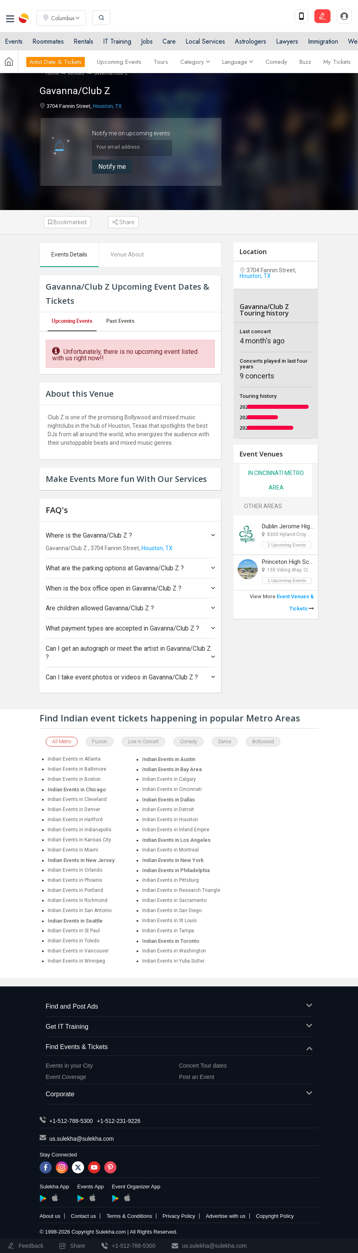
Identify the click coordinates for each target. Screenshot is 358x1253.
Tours (161, 61)
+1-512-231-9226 (119, 1121)
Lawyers (287, 41)
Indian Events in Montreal (170, 850)
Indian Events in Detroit (168, 809)
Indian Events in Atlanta (74, 759)
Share (123, 222)
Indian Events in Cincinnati (172, 789)
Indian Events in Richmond (77, 900)
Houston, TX (107, 105)
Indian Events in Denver (74, 809)
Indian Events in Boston (74, 779)
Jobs (147, 41)
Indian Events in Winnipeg (76, 961)
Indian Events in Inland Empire (175, 830)
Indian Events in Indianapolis (80, 830)
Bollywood (263, 741)
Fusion (99, 741)
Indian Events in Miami (73, 850)
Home (52, 73)
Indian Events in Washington (174, 951)
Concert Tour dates (203, 1065)
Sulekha (24, 18)
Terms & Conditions (129, 1216)
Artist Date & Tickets (55, 61)
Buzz (305, 61)
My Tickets (337, 61)
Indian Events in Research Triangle (181, 890)
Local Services (205, 41)
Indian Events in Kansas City (79, 840)
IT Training (117, 41)
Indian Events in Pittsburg (170, 880)
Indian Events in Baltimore (77, 769)
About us (50, 1216)
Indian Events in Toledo (73, 941)
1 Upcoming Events (286, 544)
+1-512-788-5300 (71, 1121)
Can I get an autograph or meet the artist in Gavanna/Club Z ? (130, 653)
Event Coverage (66, 1077)
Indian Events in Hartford (75, 819)
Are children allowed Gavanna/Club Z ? (130, 608)
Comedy (276, 61)
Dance (224, 741)
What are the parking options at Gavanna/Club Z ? (130, 568)
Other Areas (263, 506)
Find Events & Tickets (179, 1047)
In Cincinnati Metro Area (276, 480)
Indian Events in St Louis (169, 920)
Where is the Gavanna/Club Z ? (130, 535)
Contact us (83, 1216)
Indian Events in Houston (170, 819)
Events (14, 41)
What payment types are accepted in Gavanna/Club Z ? (130, 628)
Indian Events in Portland (75, 890)
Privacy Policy (178, 1216)
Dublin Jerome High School (297, 526)
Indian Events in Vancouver (78, 951)
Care (169, 41)
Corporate (179, 1094)
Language (237, 61)
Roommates (48, 41)
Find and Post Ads (179, 1007)
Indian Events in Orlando (75, 870)
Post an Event (196, 1077)
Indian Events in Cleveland (77, 799)
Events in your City (69, 1065)
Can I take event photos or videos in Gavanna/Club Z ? (130, 677)
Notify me (112, 166)
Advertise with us (225, 1216)
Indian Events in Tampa (168, 930)
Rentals (83, 41)
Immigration (323, 41)
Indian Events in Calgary (169, 779)
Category (195, 61)
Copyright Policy (275, 1216)
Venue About (127, 254)
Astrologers (250, 41)
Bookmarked (67, 222)
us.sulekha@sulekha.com (81, 1138)
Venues (76, 73)
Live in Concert (143, 741)
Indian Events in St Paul (74, 930)
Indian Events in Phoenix (75, 880)
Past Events (120, 320)
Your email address (118, 147)
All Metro (61, 741)
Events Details (69, 254)
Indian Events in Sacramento (174, 900)
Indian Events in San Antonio (80, 910)
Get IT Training (179, 1027)
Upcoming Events (119, 61)
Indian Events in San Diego (172, 910)
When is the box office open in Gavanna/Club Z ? (130, 588)
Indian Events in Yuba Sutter (173, 961)
